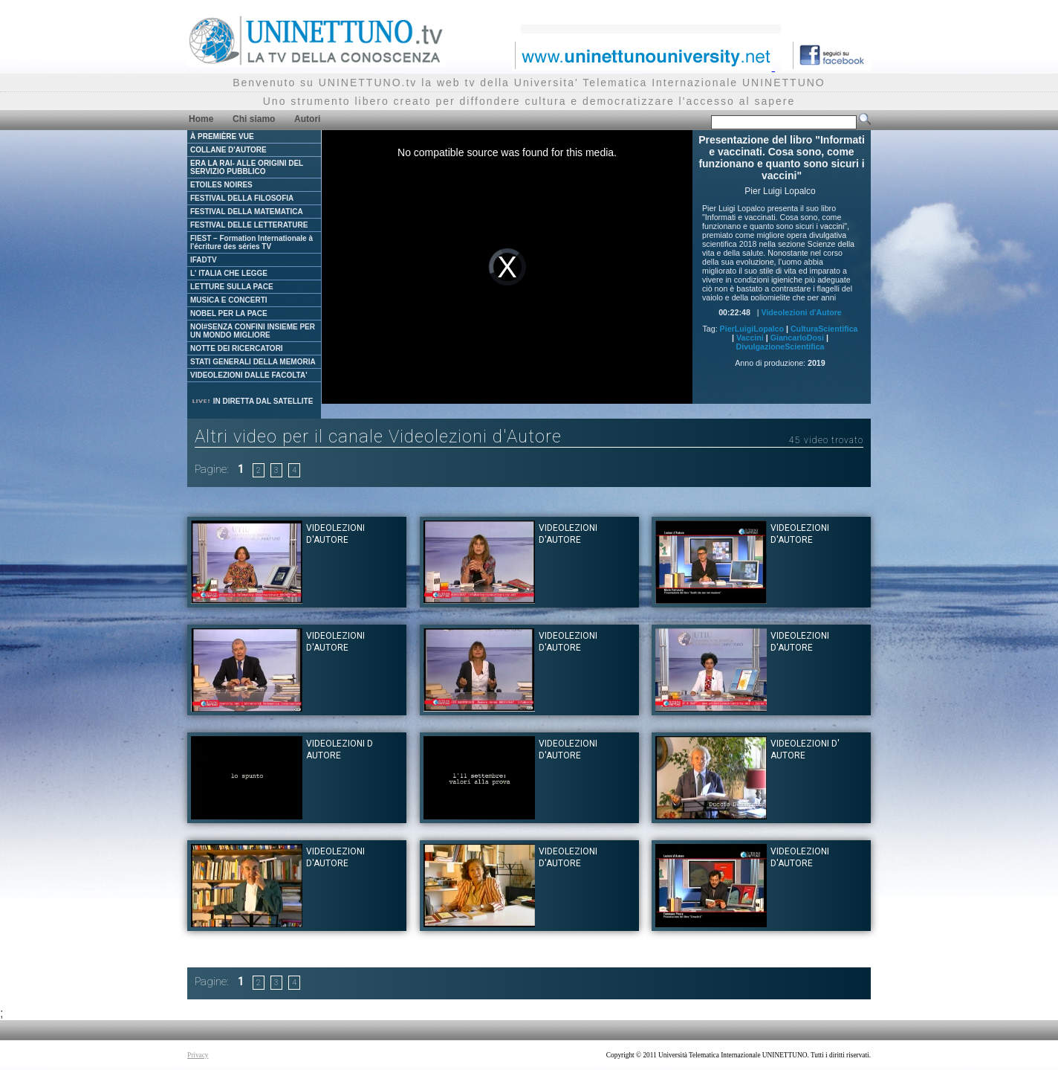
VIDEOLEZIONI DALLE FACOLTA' (249, 375)
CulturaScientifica (824, 328)
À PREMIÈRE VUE (222, 136)
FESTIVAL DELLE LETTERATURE (249, 225)
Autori (307, 119)
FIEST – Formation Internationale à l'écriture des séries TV (251, 242)
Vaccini (750, 337)
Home (201, 119)
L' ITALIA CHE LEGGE (228, 273)
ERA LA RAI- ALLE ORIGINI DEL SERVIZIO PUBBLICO (246, 167)
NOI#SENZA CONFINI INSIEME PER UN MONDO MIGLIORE (252, 331)
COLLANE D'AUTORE (228, 150)
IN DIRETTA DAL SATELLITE (252, 401)
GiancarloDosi (797, 337)
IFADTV (203, 260)
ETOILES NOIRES (221, 185)
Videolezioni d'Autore (801, 312)
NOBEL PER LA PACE (228, 313)
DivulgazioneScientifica (780, 346)
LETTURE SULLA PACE (231, 287)
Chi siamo (254, 119)
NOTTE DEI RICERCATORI (236, 348)
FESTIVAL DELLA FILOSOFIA (241, 198)
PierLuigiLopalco (752, 328)
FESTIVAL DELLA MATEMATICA (246, 211)
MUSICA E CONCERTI (228, 300)
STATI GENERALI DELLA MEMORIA (253, 362)
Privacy (198, 1055)
